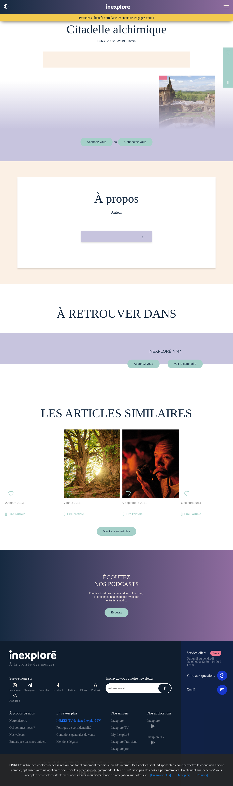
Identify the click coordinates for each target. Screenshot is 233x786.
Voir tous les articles (116, 531)
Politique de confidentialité (73, 727)
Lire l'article (16, 514)
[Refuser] (202, 775)
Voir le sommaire (185, 364)
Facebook (58, 687)
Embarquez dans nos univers (27, 741)
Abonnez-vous (96, 141)
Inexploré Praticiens (124, 741)
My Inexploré (120, 734)
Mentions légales (67, 741)
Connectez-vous (135, 141)
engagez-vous (143, 17)
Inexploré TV (119, 727)
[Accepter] (183, 775)
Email (207, 690)
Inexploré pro (120, 748)
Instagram (14, 687)
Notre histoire (18, 720)
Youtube (44, 690)
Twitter (72, 690)
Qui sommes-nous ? (22, 727)
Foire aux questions (207, 676)
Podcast (95, 687)
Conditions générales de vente (75, 734)
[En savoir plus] (160, 775)
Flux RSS (14, 698)
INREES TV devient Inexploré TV (78, 720)
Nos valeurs (16, 734)
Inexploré (117, 720)
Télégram (29, 687)
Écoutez (116, 612)
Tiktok (83, 690)
